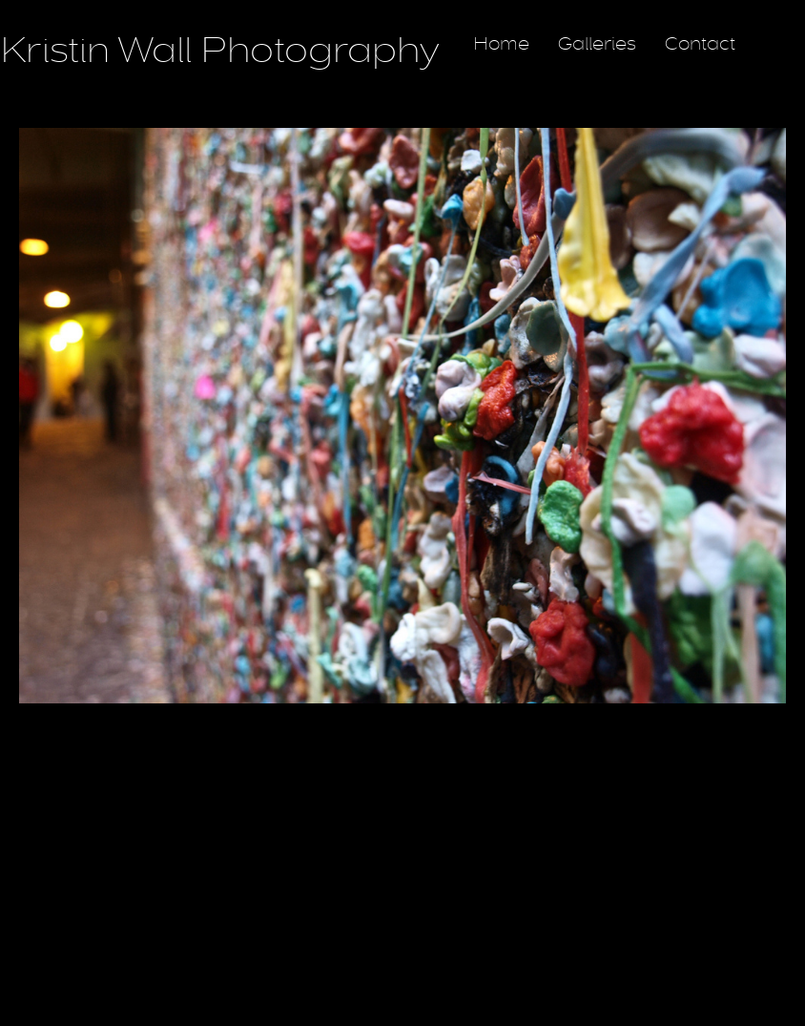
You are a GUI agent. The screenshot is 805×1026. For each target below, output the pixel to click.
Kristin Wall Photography (220, 50)
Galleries (597, 43)
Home (501, 43)
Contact (700, 43)
